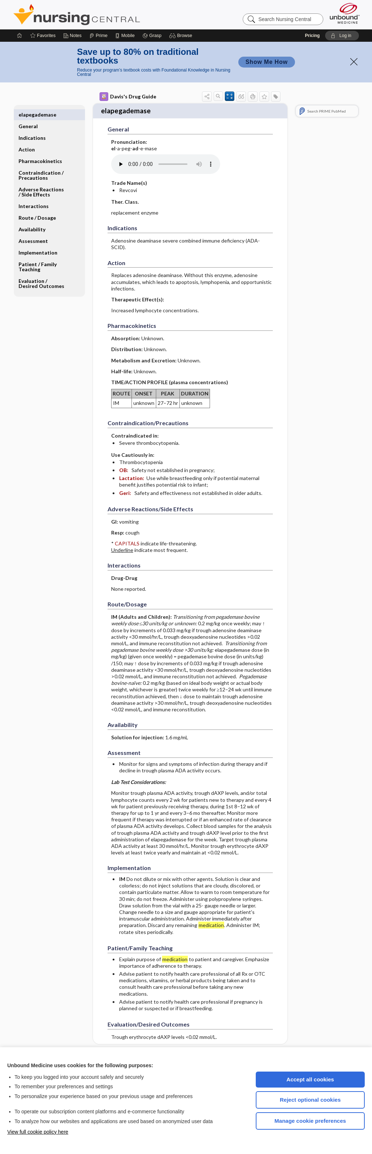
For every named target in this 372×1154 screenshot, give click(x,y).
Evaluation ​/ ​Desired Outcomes (41, 271)
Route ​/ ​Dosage (37, 206)
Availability (32, 218)
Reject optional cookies (310, 1100)
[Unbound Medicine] (345, 13)
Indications (32, 126)
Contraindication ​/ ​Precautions (42, 163)
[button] (181, 35)
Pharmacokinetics (40, 149)
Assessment (33, 229)
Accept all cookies (310, 1079)
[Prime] (98, 35)
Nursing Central (104, 14)
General (28, 114)
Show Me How (267, 62)
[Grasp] (152, 35)
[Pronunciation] (165, 162)
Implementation (38, 241)
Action (27, 138)
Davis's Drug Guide (128, 96)
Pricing (312, 35)
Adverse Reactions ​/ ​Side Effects (42, 180)
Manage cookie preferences (310, 1121)
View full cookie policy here (37, 1132)
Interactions (34, 194)
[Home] (19, 35)
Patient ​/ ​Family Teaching (38, 255)
